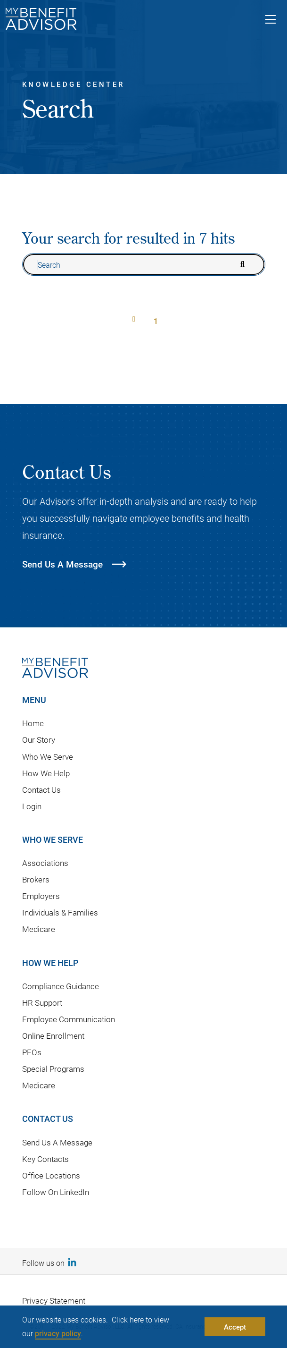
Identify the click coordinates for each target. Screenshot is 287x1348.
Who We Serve (47, 756)
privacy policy (58, 1333)
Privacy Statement (53, 1300)
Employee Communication (68, 1019)
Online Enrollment (53, 1035)
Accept (235, 1326)
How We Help (46, 773)
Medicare (38, 929)
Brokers (35, 879)
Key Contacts (45, 1158)
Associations (45, 862)
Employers (41, 895)
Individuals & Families (60, 912)
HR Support (42, 1002)
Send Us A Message (57, 1142)
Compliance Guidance (60, 986)
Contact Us (41, 789)
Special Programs (53, 1068)
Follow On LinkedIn (55, 1192)
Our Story (38, 739)
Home (33, 723)
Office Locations (51, 1175)
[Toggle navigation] (270, 20)
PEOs (31, 1052)
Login (31, 806)
